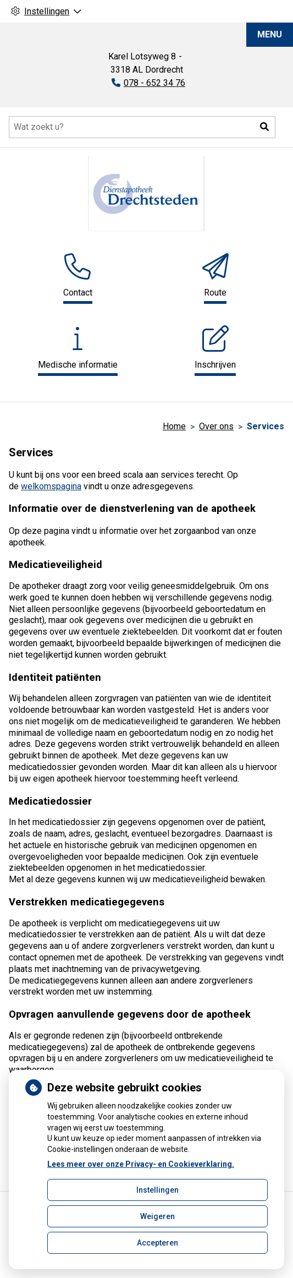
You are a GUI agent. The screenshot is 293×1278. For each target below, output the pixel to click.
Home (174, 426)
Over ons (216, 426)
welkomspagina (51, 486)
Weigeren (157, 1216)
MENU (269, 34)
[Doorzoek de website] (142, 127)
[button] (264, 127)
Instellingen (157, 1190)
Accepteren (157, 1242)
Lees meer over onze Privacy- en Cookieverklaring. (140, 1164)
